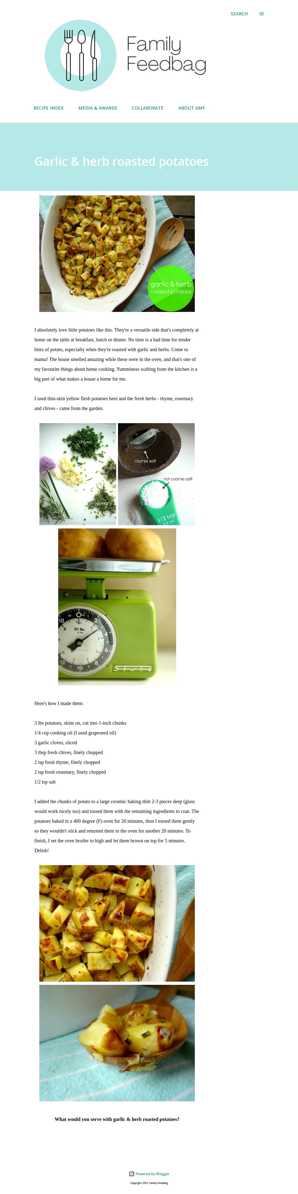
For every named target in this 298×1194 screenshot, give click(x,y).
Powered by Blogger (149, 1173)
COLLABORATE (148, 108)
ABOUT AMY (191, 108)
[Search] (239, 14)
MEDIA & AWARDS (97, 108)
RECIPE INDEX (48, 108)
